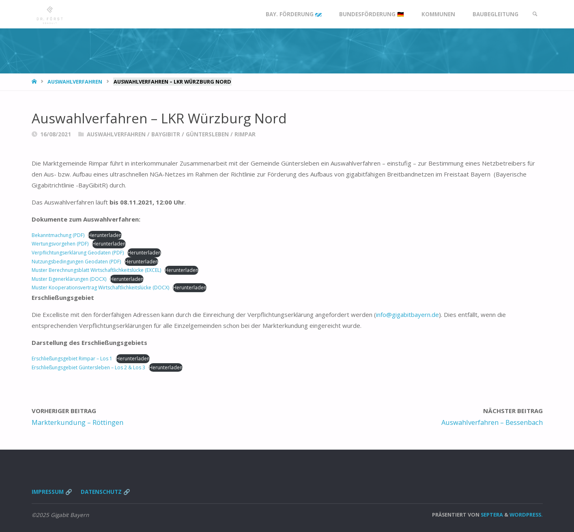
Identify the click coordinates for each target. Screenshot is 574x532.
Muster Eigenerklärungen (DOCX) (69, 279)
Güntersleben (207, 134)
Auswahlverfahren (74, 81)
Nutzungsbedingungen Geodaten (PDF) (76, 261)
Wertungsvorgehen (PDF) (60, 243)
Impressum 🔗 (52, 491)
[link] (535, 14)
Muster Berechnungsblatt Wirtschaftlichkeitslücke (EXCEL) (96, 270)
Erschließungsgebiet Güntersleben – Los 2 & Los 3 (88, 367)
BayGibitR (165, 134)
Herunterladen (105, 235)
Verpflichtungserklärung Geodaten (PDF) (78, 252)
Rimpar (245, 134)
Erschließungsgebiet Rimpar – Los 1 (72, 358)
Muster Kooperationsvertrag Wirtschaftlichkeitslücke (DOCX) (100, 287)
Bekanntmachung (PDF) (58, 235)
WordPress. (526, 514)
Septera (491, 514)
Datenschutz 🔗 (105, 491)
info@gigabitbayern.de (407, 314)
